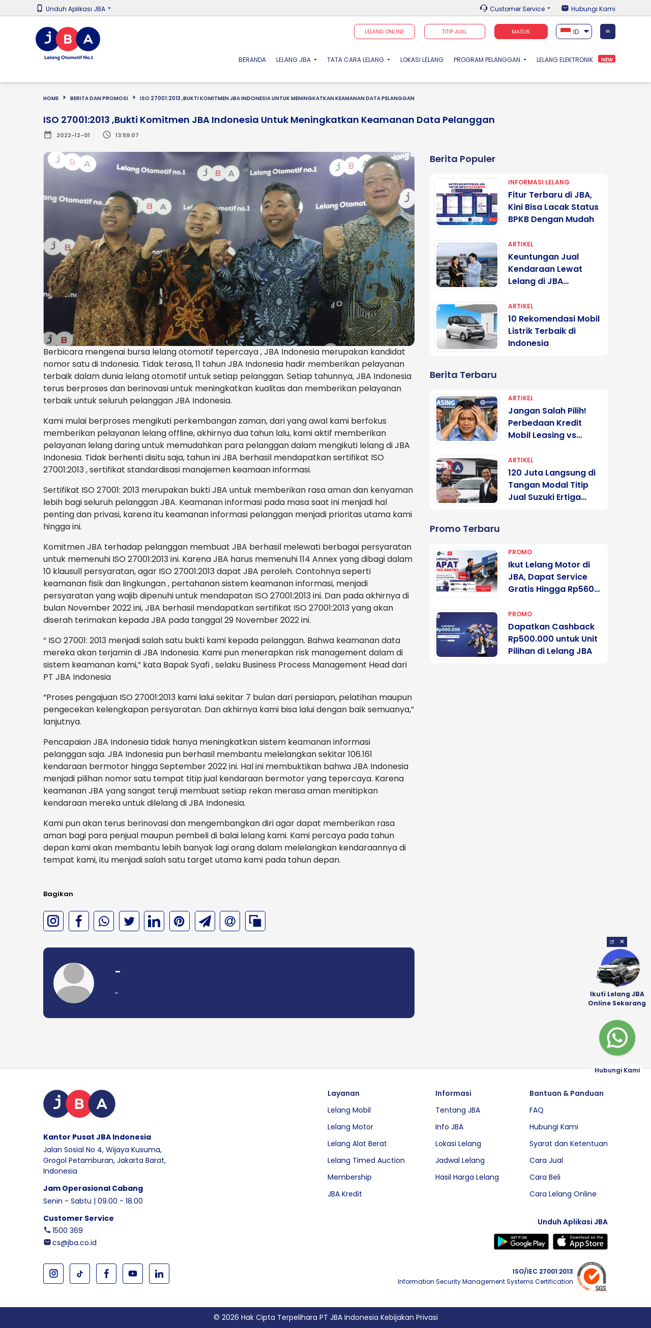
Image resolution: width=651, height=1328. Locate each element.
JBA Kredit (345, 1194)
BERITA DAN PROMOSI (99, 98)
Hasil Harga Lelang (467, 1177)
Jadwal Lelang (460, 1160)
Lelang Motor (350, 1127)
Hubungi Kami (593, 9)
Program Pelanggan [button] (488, 59)
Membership (350, 1177)
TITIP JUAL (454, 32)
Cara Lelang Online (563, 1194)
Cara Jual (546, 1160)
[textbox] (574, 31)
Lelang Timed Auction (366, 1160)
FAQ (536, 1110)
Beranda (255, 59)
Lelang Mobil (349, 1110)
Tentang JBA (457, 1110)
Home (50, 98)
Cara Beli (544, 1177)
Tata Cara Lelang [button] (356, 59)
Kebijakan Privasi (409, 1317)
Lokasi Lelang (421, 59)
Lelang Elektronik (565, 59)
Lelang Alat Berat (357, 1144)
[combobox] (574, 31)
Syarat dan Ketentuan (568, 1144)
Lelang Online (384, 32)
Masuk (521, 32)
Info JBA (449, 1127)
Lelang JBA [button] (294, 59)
